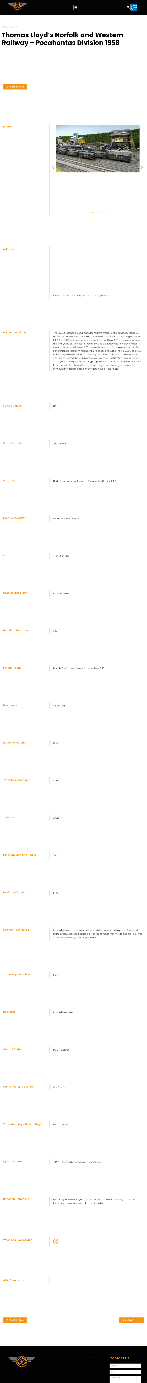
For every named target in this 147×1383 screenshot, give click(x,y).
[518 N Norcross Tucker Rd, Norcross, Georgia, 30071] (97, 269)
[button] (75, 7)
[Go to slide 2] (92, 212)
